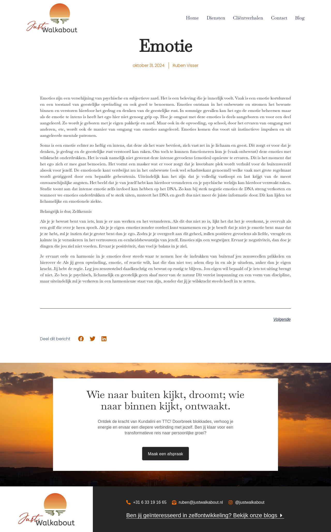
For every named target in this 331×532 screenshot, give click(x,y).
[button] (81, 339)
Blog (300, 18)
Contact (279, 18)
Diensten (216, 18)
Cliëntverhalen (248, 18)
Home (192, 18)
